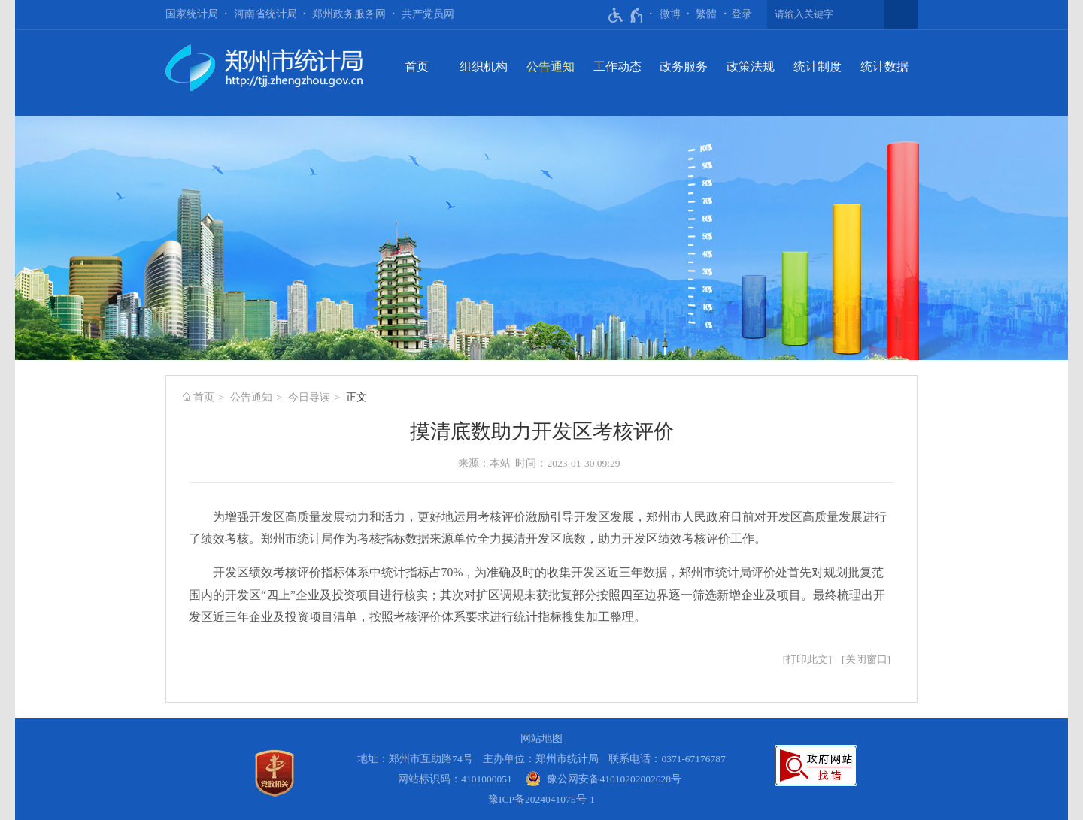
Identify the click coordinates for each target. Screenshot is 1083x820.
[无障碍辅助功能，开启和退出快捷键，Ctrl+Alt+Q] (626, 15)
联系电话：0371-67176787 (667, 758)
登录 (741, 14)
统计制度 (817, 66)
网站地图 (541, 738)
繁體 (706, 14)
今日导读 (309, 397)
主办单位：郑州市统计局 (541, 758)
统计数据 (884, 66)
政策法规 (751, 66)
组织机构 (484, 66)
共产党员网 (428, 14)
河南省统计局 (265, 14)
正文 (356, 397)
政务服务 (684, 66)
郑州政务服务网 (349, 14)
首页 (417, 66)
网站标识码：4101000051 (455, 779)
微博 (670, 14)
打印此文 (807, 659)
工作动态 (617, 66)
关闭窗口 (866, 659)
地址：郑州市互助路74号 (415, 758)
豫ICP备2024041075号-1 (541, 799)
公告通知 (550, 66)
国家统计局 (191, 14)
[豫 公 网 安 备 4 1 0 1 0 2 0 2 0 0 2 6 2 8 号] (603, 779)
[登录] (741, 14)
